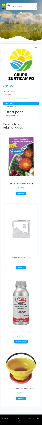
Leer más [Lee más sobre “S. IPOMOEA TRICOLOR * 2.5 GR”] (21, 267)
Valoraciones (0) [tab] (10, 106)
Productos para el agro (21, 98)
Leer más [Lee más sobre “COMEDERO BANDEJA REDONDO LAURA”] (21, 398)
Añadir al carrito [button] (21, 341)
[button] (36, 47)
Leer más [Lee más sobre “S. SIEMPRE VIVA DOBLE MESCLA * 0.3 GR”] (21, 193)
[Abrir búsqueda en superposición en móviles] (21, 6)
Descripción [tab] (9, 103)
